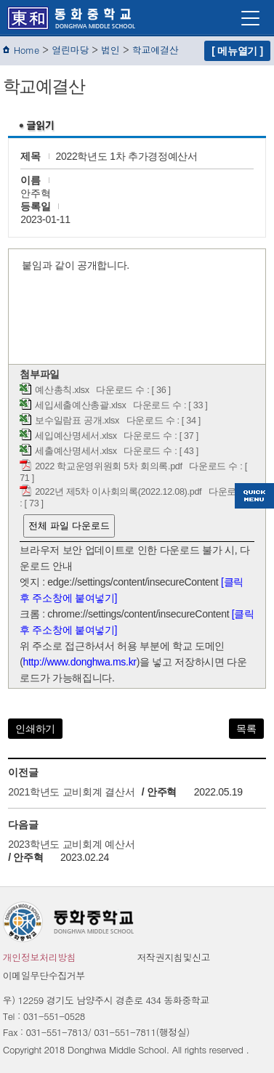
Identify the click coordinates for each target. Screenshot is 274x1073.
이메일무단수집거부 (44, 975)
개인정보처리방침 (39, 957)
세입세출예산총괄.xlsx (80, 405)
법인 (110, 50)
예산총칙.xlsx (62, 390)
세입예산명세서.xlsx (76, 436)
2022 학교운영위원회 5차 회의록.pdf (108, 466)
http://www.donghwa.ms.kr (80, 662)
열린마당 (70, 50)
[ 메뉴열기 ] (237, 51)
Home (26, 50)
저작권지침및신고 (174, 957)
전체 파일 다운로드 (68, 525)
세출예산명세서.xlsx (76, 451)
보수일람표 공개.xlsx (77, 421)
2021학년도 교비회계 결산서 (71, 792)
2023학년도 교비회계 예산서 (71, 844)
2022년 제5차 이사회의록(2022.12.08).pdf (118, 492)
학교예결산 (155, 50)
